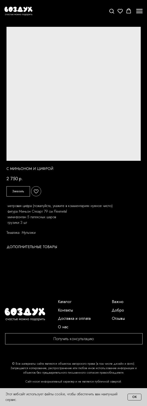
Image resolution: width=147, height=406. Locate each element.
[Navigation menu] (139, 11)
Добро (118, 310)
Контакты (65, 310)
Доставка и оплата (74, 318)
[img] (25, 314)
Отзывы (118, 318)
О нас (63, 327)
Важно (118, 302)
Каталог (64, 302)
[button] (111, 11)
